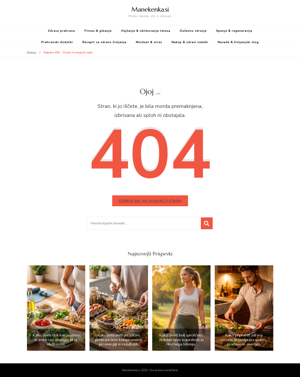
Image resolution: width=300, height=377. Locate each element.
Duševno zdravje (193, 31)
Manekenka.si (150, 9)
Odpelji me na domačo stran (150, 200)
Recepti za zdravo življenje (104, 42)
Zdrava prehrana (61, 31)
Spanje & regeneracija (234, 31)
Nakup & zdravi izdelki (190, 42)
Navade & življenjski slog (238, 42)
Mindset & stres (149, 42)
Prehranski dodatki (57, 42)
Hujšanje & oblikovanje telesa (145, 31)
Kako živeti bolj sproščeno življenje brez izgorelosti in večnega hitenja (181, 340)
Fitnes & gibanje (98, 31)
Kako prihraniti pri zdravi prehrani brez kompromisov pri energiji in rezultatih (118, 340)
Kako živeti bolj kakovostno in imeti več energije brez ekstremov (56, 340)
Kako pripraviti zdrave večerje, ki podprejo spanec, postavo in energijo (244, 340)
